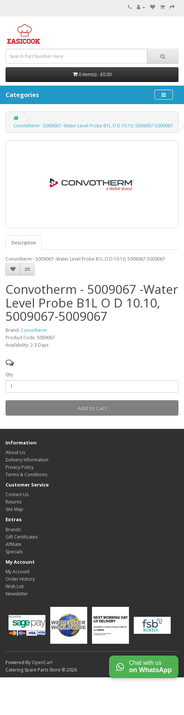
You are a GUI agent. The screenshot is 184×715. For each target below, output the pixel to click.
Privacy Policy (20, 467)
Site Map (14, 509)
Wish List (15, 586)
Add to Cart (92, 408)
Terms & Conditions (26, 474)
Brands (13, 529)
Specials (14, 552)
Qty (9, 374)
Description (23, 243)
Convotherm (34, 330)
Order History (20, 579)
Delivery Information (27, 460)
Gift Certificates (22, 537)
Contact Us (17, 494)
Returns (13, 502)
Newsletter (17, 594)
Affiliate (13, 544)
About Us (15, 452)
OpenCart (42, 662)
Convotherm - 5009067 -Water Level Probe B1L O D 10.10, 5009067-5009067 (93, 126)
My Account (18, 571)
